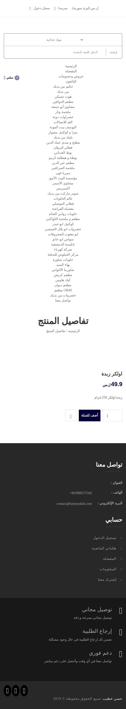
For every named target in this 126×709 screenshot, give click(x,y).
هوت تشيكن (63, 96)
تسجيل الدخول (105, 538)
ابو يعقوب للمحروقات (63, 234)
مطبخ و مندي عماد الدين (63, 142)
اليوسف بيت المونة (63, 127)
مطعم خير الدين (63, 163)
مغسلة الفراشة (63, 209)
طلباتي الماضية (104, 548)
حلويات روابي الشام (63, 214)
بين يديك (63, 91)
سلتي (11, 77)
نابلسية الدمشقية (63, 244)
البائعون (71, 81)
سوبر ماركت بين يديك (63, 193)
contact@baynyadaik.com (74, 503)
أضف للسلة (89, 415)
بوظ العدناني (63, 153)
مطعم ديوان (63, 285)
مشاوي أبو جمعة (63, 107)
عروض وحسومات (71, 76)
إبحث (113, 52)
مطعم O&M (63, 290)
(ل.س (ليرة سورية (85, 8)
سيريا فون (63, 173)
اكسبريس (63, 188)
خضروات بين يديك (63, 295)
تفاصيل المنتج (55, 331)
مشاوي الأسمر (63, 183)
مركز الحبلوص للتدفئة (63, 254)
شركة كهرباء (63, 249)
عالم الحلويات (63, 198)
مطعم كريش (63, 275)
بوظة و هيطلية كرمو (63, 158)
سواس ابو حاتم (63, 239)
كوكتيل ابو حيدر (63, 224)
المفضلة (71, 71)
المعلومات (108, 569)
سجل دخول (39, 8)
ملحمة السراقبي (63, 168)
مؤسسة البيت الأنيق (63, 178)
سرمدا (61, 8)
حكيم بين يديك (63, 86)
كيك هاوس (63, 280)
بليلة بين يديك (63, 137)
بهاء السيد (63, 265)
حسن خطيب (113, 699)
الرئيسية (71, 66)
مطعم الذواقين (63, 102)
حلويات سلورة (63, 259)
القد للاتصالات (63, 122)
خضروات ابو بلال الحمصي (63, 229)
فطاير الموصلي (63, 203)
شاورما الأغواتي (63, 270)
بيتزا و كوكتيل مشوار (63, 132)
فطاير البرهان (63, 147)
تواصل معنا (63, 300)
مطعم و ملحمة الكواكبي (63, 219)
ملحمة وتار (63, 112)
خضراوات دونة (63, 117)
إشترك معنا (107, 579)
